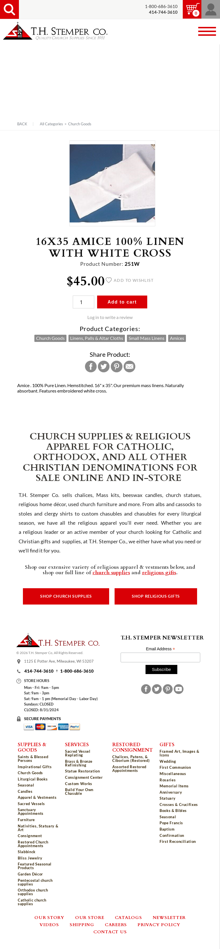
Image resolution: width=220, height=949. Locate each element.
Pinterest (117, 366)
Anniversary (171, 792)
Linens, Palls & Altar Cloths (96, 338)
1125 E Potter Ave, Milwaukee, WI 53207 (59, 661)
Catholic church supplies (32, 902)
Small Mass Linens (146, 338)
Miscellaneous (173, 774)
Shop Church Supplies (66, 596)
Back (22, 124)
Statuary (167, 798)
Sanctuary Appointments (31, 811)
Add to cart (122, 302)
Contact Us (110, 931)
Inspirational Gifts (35, 767)
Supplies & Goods (32, 747)
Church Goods (79, 124)
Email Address (160, 649)
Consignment (30, 836)
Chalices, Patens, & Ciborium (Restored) (131, 758)
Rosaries (168, 780)
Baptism (167, 829)
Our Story (49, 917)
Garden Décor (30, 874)
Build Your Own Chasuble (79, 791)
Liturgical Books (33, 779)
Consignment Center (84, 777)
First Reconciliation (178, 841)
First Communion (175, 767)
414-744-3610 (39, 671)
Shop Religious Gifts (156, 596)
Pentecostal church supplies (35, 882)
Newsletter (169, 917)
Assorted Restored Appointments (129, 768)
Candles (25, 791)
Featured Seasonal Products (35, 866)
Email (129, 366)
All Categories (51, 124)
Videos (49, 924)
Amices (177, 338)
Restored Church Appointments (33, 844)
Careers (116, 924)
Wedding (168, 761)
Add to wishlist (130, 280)
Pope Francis (171, 823)
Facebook (91, 366)
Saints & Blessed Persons (33, 758)
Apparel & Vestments (37, 797)
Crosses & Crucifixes (179, 805)
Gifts (167, 744)
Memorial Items (174, 786)
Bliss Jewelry (30, 858)
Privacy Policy (159, 924)
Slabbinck (27, 852)
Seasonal (26, 785)
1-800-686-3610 (161, 6)
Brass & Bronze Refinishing (79, 763)
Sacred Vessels (31, 804)
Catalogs (128, 917)
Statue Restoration (82, 771)
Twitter (104, 366)
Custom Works (78, 784)
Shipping (82, 924)
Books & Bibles (173, 811)
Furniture (26, 820)
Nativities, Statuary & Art (38, 828)
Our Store (89, 917)
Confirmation (172, 835)
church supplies (111, 572)
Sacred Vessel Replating (77, 753)
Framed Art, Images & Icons (179, 753)
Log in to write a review (110, 317)
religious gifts (159, 572)
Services (77, 744)
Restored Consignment (132, 747)
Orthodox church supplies (33, 892)
